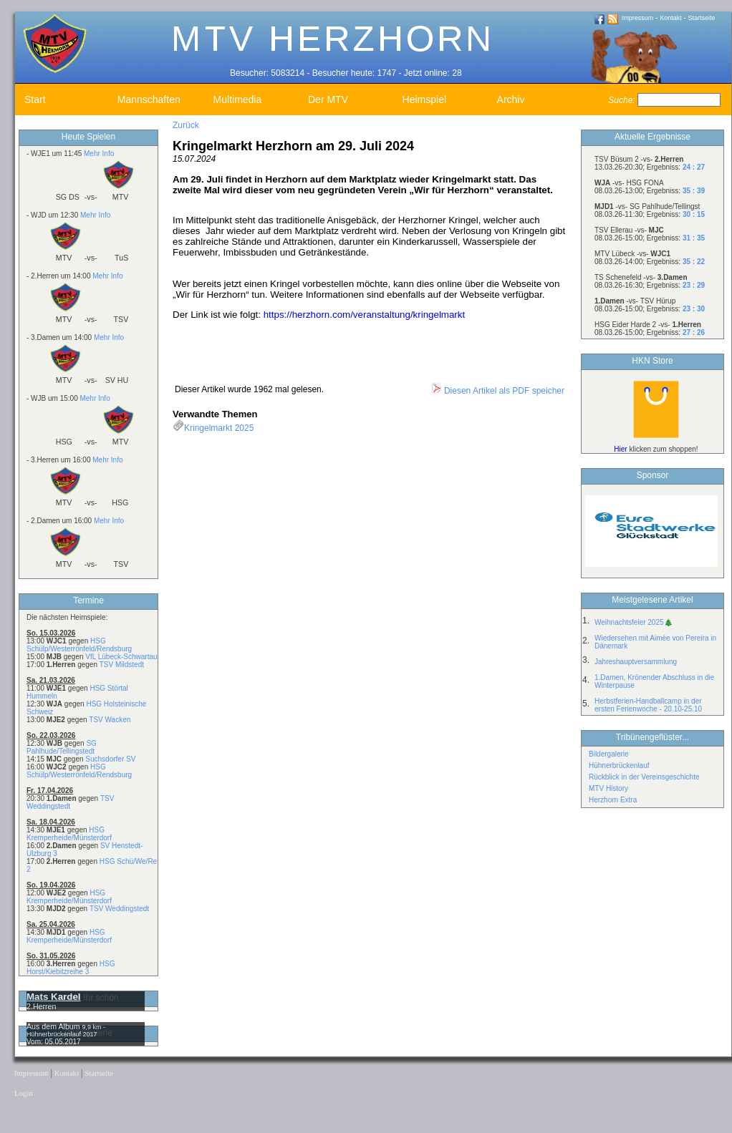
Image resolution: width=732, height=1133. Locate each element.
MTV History (608, 788)
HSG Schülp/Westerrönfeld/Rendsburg (79, 645)
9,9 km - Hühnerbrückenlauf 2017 (66, 1030)
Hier (620, 449)
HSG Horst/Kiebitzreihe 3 (71, 968)
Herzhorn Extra (613, 800)
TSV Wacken (109, 720)
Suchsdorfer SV (110, 759)
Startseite (702, 17)
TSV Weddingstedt (119, 909)
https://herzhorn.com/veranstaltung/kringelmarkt (365, 314)
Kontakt (671, 17)
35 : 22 (694, 262)
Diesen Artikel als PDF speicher (497, 391)
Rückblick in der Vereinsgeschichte (644, 777)
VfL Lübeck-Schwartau (121, 657)
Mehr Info (99, 153)
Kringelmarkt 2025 (219, 428)
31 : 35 (694, 238)
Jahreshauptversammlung (635, 662)
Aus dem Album (54, 1026)
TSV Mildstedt (122, 664)
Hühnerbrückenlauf (619, 765)
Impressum (638, 17)
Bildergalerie (609, 754)
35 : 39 (694, 191)
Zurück (186, 125)
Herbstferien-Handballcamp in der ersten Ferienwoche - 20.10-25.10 (648, 705)
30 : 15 (694, 214)
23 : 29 (694, 285)
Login (23, 1093)
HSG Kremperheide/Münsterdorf (69, 834)
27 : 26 (694, 332)
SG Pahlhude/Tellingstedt (62, 747)
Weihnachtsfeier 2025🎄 (633, 622)
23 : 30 (694, 309)
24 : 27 (694, 167)
